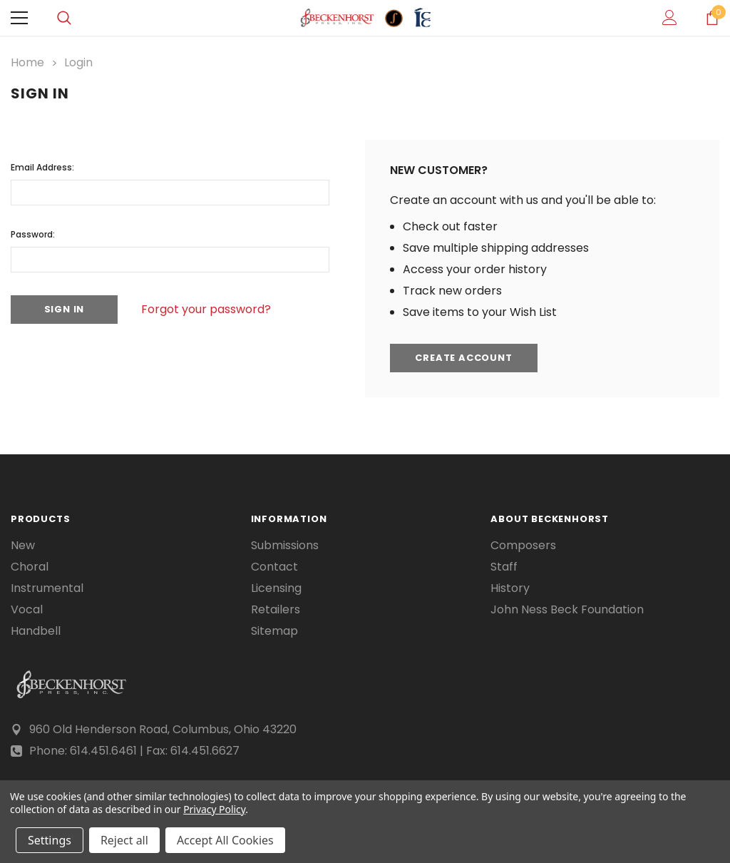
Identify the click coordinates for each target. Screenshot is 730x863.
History (510, 588)
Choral (29, 567)
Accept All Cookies (225, 840)
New (23, 545)
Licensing (276, 588)
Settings (49, 840)
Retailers (275, 610)
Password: (33, 234)
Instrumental (47, 588)
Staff (504, 567)
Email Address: (42, 167)
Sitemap (274, 631)
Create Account (464, 358)
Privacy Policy (214, 809)
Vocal (27, 610)
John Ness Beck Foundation (567, 610)
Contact (274, 567)
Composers (523, 545)
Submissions (285, 545)
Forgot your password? (207, 309)
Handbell (36, 631)
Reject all (124, 840)
